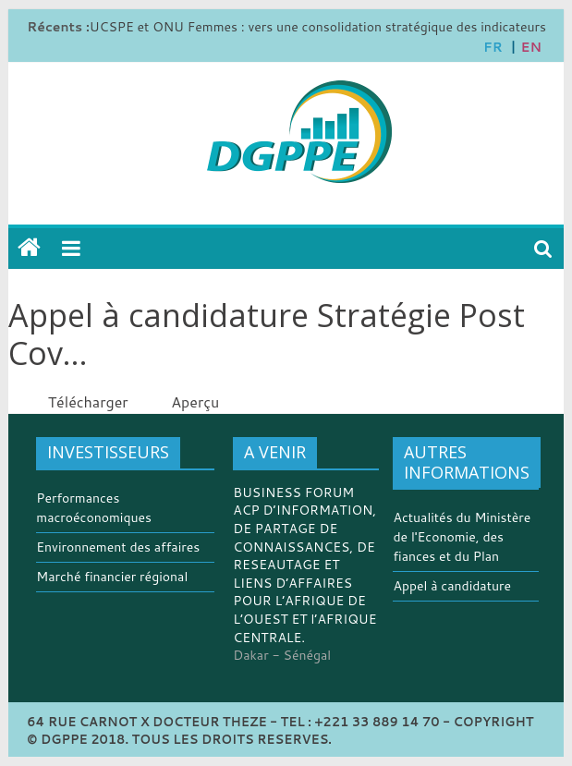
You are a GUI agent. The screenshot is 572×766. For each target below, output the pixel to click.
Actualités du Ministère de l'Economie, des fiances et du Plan (461, 536)
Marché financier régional (112, 576)
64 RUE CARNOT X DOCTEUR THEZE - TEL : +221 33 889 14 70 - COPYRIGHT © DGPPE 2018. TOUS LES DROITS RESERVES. (280, 730)
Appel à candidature (452, 586)
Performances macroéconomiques (94, 508)
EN (531, 47)
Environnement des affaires (118, 547)
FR (493, 47)
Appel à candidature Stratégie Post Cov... (266, 334)
